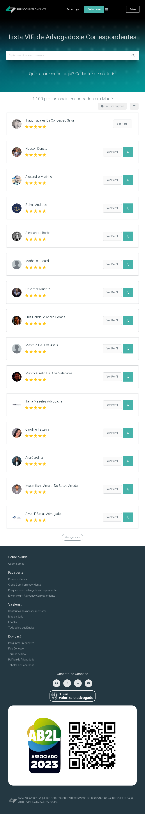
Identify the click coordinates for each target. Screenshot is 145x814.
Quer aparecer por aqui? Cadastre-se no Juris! (72, 73)
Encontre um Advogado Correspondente (31, 595)
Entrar (133, 9)
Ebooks (12, 622)
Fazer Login (73, 9)
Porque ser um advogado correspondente (32, 590)
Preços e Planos (17, 579)
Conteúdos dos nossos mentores (27, 611)
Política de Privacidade (21, 659)
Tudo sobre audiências (21, 627)
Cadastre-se (94, 9)
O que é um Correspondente (24, 584)
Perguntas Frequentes (21, 643)
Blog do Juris (15, 616)
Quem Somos (16, 563)
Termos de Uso (17, 654)
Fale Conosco (16, 648)
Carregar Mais (72, 537)
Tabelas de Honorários (21, 665)
